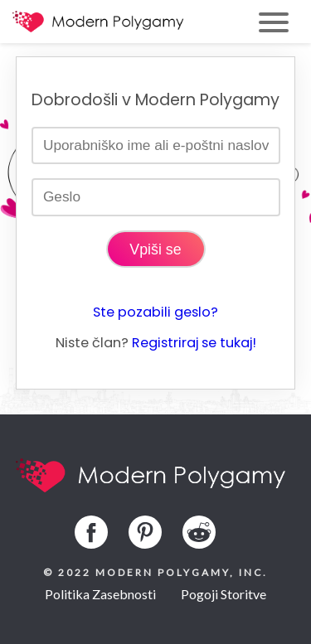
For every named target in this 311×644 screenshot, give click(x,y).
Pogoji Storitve (223, 594)
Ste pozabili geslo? (155, 312)
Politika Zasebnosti (100, 594)
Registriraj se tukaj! (194, 342)
